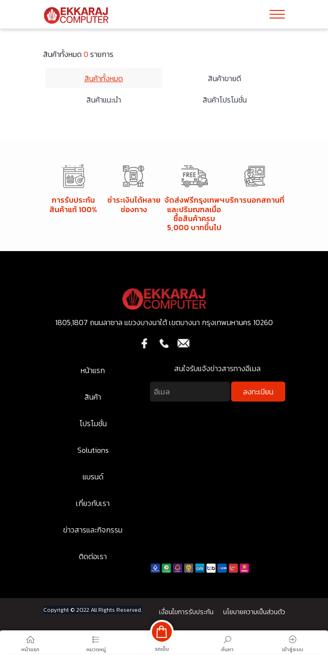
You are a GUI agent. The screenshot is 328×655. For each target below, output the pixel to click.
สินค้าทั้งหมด (103, 78)
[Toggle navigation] (277, 14)
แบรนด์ (93, 476)
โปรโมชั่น (93, 423)
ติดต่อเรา (93, 556)
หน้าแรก (93, 370)
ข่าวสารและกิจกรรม (92, 529)
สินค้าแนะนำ (103, 99)
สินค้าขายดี (224, 78)
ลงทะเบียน (258, 391)
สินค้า (92, 396)
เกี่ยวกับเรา (93, 503)
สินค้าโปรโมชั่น (225, 99)
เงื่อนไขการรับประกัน (186, 612)
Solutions (93, 450)
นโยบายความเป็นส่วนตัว (254, 612)
